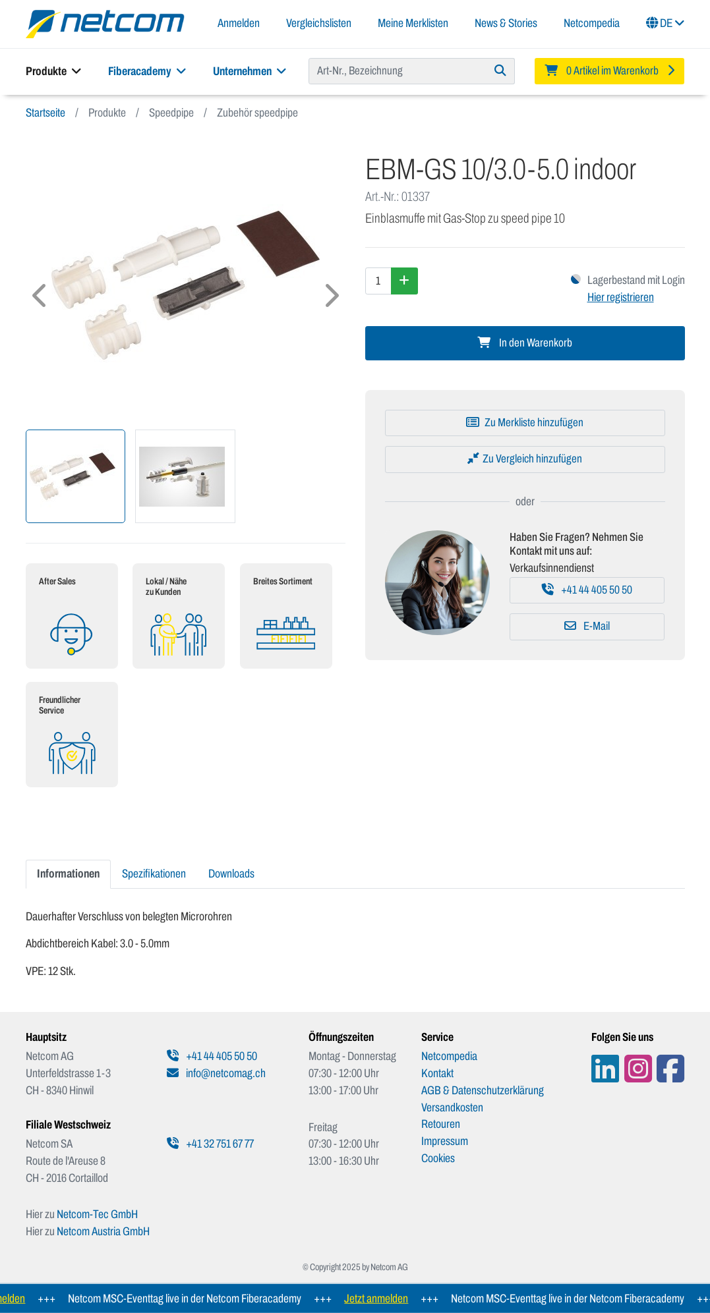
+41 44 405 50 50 (587, 590)
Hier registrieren (620, 297)
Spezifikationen (154, 873)
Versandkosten (452, 1107)
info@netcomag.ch (216, 1073)
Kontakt (437, 1073)
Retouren (440, 1124)
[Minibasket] (610, 71)
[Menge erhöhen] (404, 280)
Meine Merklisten (413, 23)
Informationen (68, 873)
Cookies (438, 1158)
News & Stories (506, 23)
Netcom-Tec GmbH (97, 1214)
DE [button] (665, 23)
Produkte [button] (54, 71)
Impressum (444, 1141)
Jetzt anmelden (386, 1298)
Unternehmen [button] (250, 71)
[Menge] (378, 280)
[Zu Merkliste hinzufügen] (525, 423)
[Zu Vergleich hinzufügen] (525, 459)
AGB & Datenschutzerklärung (482, 1090)
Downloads (231, 873)
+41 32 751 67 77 (210, 1143)
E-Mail (587, 626)
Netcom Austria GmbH (103, 1231)
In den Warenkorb (524, 343)
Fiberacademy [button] (147, 71)
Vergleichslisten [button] (318, 23)
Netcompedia (592, 23)
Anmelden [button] (239, 23)
